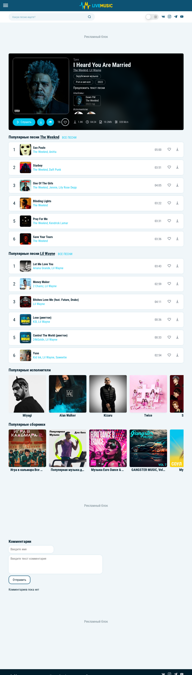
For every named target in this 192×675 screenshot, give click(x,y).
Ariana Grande (41, 268)
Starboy (37, 165)
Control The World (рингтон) (50, 335)
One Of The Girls (43, 183)
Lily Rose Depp (68, 187)
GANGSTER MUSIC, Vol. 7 (148, 470)
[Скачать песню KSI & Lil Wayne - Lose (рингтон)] (177, 320)
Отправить (19, 580)
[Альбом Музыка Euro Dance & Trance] (108, 448)
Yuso (36, 353)
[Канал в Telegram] (175, 17)
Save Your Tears (43, 237)
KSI (35, 322)
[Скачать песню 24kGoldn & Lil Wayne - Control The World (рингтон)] (177, 337)
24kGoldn (38, 339)
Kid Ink (37, 357)
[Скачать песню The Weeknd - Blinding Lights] (177, 203)
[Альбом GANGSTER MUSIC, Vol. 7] (148, 448)
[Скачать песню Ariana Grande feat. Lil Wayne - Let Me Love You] (177, 266)
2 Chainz (38, 286)
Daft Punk (55, 169)
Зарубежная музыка (87, 76)
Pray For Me (40, 219)
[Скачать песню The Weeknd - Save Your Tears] (177, 239)
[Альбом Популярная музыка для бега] (67, 448)
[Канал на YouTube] (182, 17)
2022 (100, 82)
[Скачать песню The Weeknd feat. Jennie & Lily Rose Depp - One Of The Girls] (177, 185)
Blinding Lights (42, 201)
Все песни (69, 137)
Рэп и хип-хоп (83, 82)
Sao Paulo (39, 147)
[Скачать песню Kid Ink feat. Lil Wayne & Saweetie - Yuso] (177, 355)
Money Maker (41, 282)
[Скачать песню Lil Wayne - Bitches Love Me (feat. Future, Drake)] (177, 302)
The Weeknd (80, 70)
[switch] (152, 17)
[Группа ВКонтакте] (163, 17)
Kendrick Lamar (58, 223)
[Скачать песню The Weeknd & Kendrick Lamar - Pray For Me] (177, 221)
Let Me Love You (43, 264)
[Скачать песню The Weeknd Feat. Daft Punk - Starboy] (177, 167)
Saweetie (61, 357)
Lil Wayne (95, 70)
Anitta (52, 152)
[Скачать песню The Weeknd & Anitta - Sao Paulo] (177, 150)
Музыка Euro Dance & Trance (111, 470)
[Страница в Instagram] (169, 17)
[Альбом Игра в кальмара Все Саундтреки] (27, 448)
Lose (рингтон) (42, 317)
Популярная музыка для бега (71, 470)
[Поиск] (89, 17)
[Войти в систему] (190, 1)
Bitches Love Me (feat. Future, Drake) (56, 300)
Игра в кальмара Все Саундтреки (33, 470)
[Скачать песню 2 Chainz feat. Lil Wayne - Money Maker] (177, 284)
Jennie (53, 187)
